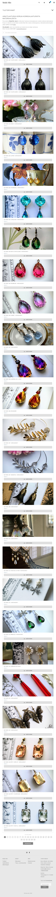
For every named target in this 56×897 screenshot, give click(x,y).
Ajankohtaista (6, 863)
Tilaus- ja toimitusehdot (20, 863)
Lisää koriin (28, 64)
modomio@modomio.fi (21, 28)
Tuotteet (4, 861)
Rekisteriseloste (31, 861)
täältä (14, 24)
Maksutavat (17, 861)
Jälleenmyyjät (6, 864)
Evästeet (30, 863)
